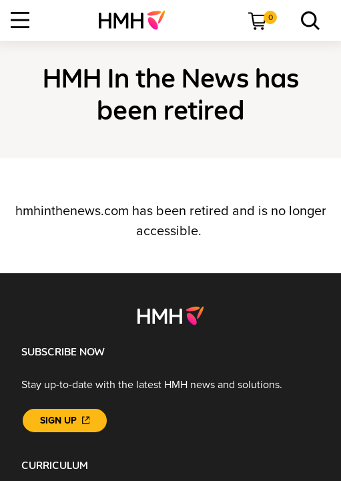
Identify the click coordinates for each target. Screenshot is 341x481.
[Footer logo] (170, 315)
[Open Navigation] (20, 20)
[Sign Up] (65, 420)
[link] (137, 20)
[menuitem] (137, 20)
